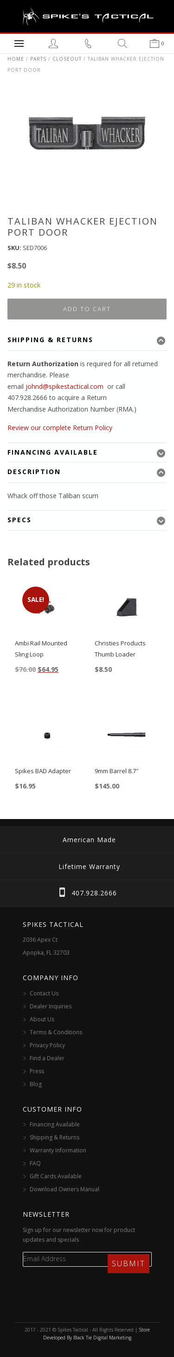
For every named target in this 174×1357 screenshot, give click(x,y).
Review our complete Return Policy (59, 427)
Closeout (67, 59)
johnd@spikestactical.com (64, 386)
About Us (42, 1019)
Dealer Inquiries (50, 1006)
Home (15, 59)
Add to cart (87, 309)
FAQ (35, 1163)
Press (37, 1071)
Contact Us (44, 993)
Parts (38, 59)
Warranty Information (58, 1150)
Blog (36, 1084)
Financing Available (55, 1124)
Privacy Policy (47, 1045)
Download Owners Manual (64, 1189)
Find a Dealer (47, 1058)
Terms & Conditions (56, 1032)
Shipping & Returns (54, 1137)
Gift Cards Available (56, 1176)
